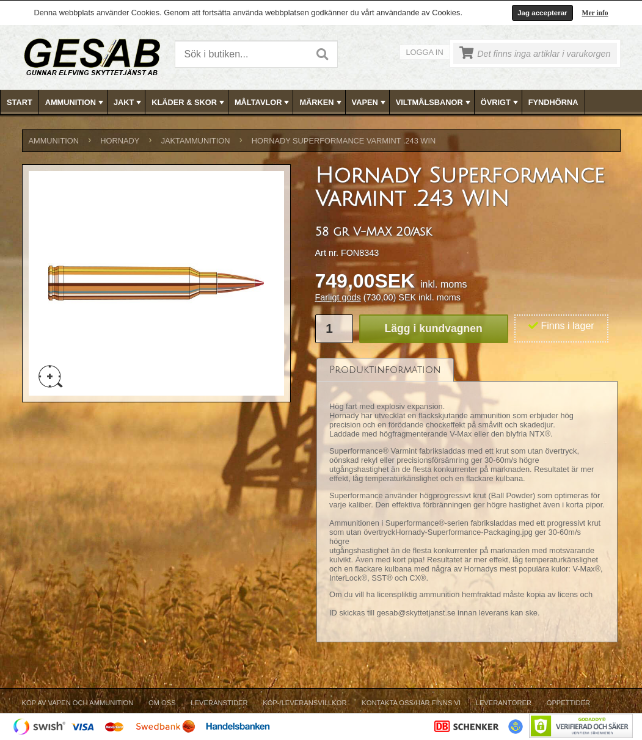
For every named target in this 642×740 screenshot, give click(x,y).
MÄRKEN (321, 102)
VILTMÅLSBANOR (434, 102)
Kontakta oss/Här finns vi (411, 702)
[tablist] (467, 500)
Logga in (424, 52)
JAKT (129, 102)
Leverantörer (503, 702)
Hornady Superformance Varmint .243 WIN (344, 140)
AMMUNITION (75, 102)
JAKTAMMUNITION (195, 140)
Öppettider (568, 702)
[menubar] (321, 102)
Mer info (595, 12)
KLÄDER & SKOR (189, 102)
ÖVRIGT (500, 102)
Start (19, 102)
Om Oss (162, 702)
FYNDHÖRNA (553, 102)
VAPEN (370, 102)
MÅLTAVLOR (263, 102)
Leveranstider (219, 702)
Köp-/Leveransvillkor (304, 702)
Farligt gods (338, 297)
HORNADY (119, 140)
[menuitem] (20, 102)
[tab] (385, 370)
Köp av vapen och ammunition (78, 702)
